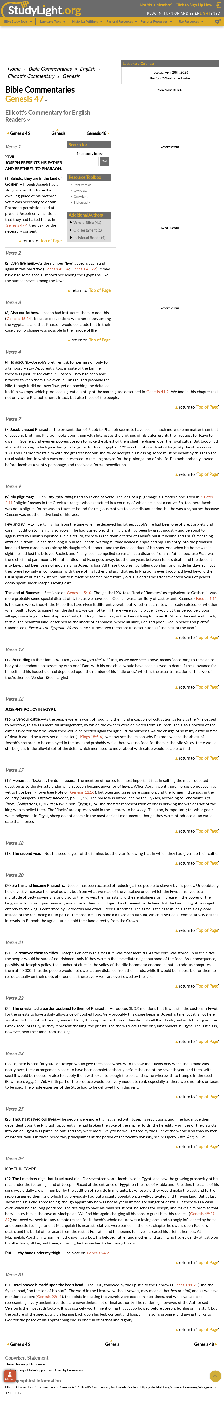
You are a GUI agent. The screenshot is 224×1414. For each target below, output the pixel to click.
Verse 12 (14, 649)
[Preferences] (218, 21)
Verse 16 (14, 699)
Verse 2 (13, 252)
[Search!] (104, 161)
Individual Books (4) (89, 237)
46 (20, 133)
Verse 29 (14, 1158)
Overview (80, 191)
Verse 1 (13, 146)
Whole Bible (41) (87, 222)
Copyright (81, 197)
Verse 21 (14, 942)
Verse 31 (14, 1274)
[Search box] (84, 161)
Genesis (71, 76)
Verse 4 (13, 352)
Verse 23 (14, 1053)
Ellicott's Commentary (30, 76)
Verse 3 (13, 302)
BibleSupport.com (41, 1370)
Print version (82, 185)
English (87, 69)
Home (13, 69)
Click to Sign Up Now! (194, 4)
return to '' (42, 240)
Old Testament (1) (87, 230)
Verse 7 (13, 419)
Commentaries (50, 69)
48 (96, 133)
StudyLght (35, 10)
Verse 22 (14, 998)
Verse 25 (14, 1109)
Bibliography (82, 202)
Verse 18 (14, 843)
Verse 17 (14, 770)
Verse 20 (14, 875)
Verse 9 (13, 486)
